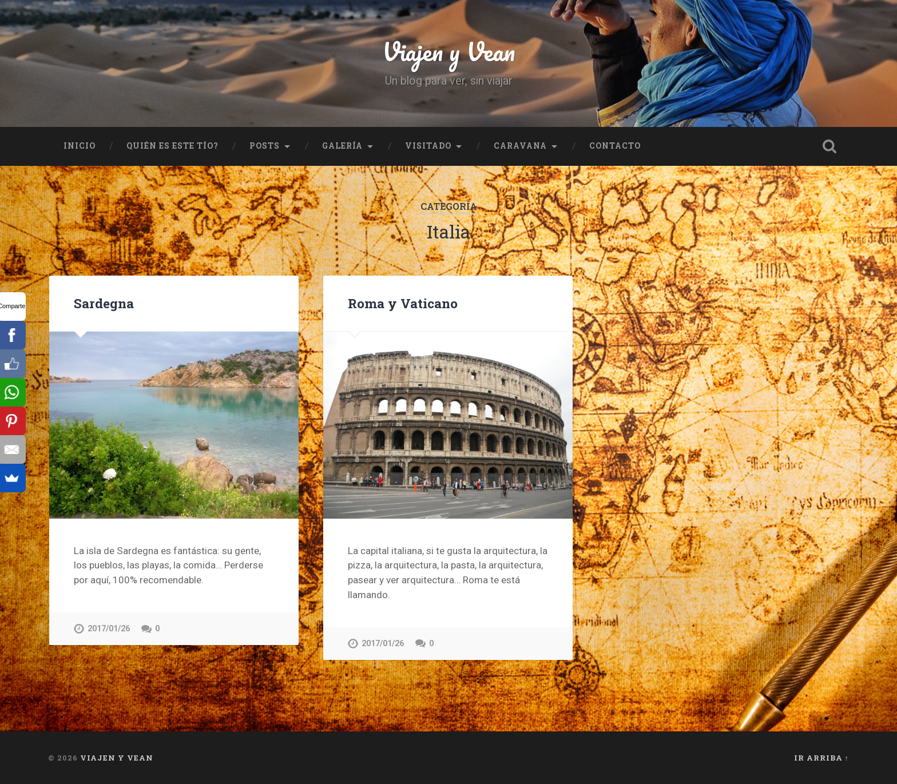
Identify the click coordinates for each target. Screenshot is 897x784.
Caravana (520, 146)
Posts (264, 146)
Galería (342, 146)
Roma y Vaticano (403, 303)
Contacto (615, 146)
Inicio (79, 146)
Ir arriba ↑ (821, 757)
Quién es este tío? (172, 146)
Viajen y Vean (448, 51)
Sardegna (104, 303)
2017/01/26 (109, 629)
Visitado (428, 146)
